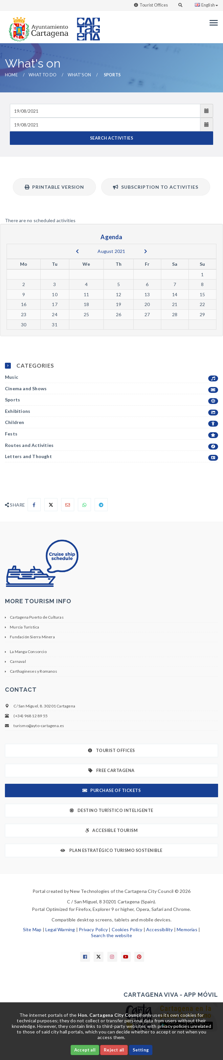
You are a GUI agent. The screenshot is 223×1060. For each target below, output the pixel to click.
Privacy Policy (93, 929)
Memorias (187, 929)
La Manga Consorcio (28, 651)
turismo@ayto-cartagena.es (38, 725)
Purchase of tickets (111, 790)
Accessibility (159, 929)
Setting (141, 1049)
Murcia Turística (24, 627)
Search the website (111, 935)
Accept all (85, 1049)
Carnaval (18, 661)
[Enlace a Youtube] (126, 957)
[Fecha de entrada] (105, 111)
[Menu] (212, 23)
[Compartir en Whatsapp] (84, 504)
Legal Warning (60, 929)
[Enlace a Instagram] (112, 957)
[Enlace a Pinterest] (139, 957)
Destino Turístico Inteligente (111, 810)
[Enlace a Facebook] (85, 957)
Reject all (114, 1049)
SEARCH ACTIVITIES (111, 138)
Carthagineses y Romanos (33, 671)
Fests (111, 434)
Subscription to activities (155, 187)
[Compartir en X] (50, 504)
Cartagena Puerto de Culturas (37, 617)
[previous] (77, 251)
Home (11, 74)
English (206, 5)
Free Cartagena (111, 770)
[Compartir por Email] (67, 504)
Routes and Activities (111, 445)
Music (111, 377)
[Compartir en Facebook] (34, 504)
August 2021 (111, 251)
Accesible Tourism (111, 830)
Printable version (54, 187)
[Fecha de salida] (105, 124)
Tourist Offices (154, 5)
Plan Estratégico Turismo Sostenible (111, 850)
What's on (79, 74)
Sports (111, 400)
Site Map (32, 929)
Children (111, 422)
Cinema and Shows (111, 389)
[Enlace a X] (98, 957)
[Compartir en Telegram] (101, 504)
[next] (145, 251)
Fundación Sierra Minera (32, 636)
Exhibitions (111, 411)
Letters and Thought (111, 456)
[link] (37, 26)
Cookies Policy (127, 929)
